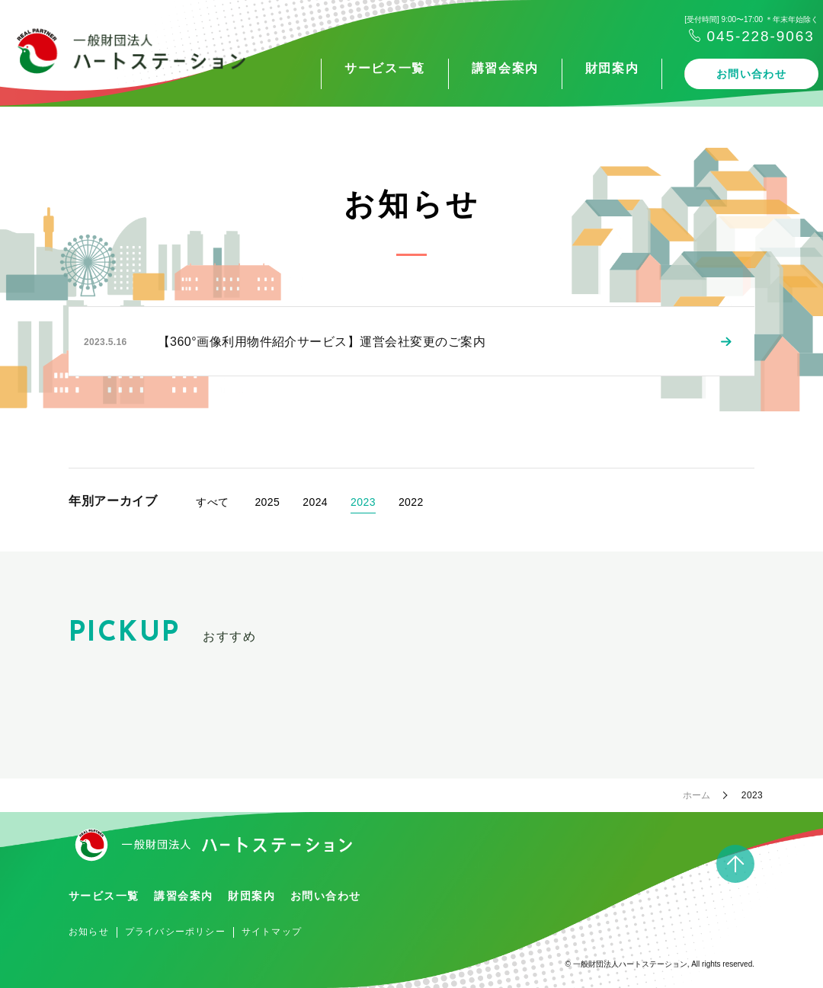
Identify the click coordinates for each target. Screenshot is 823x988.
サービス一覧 (323, 68)
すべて (212, 502)
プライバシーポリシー (175, 931)
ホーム (697, 795)
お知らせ (89, 931)
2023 (363, 502)
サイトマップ (272, 931)
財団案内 (551, 68)
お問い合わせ (690, 74)
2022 (411, 502)
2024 (315, 502)
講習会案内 (444, 68)
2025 (267, 502)
